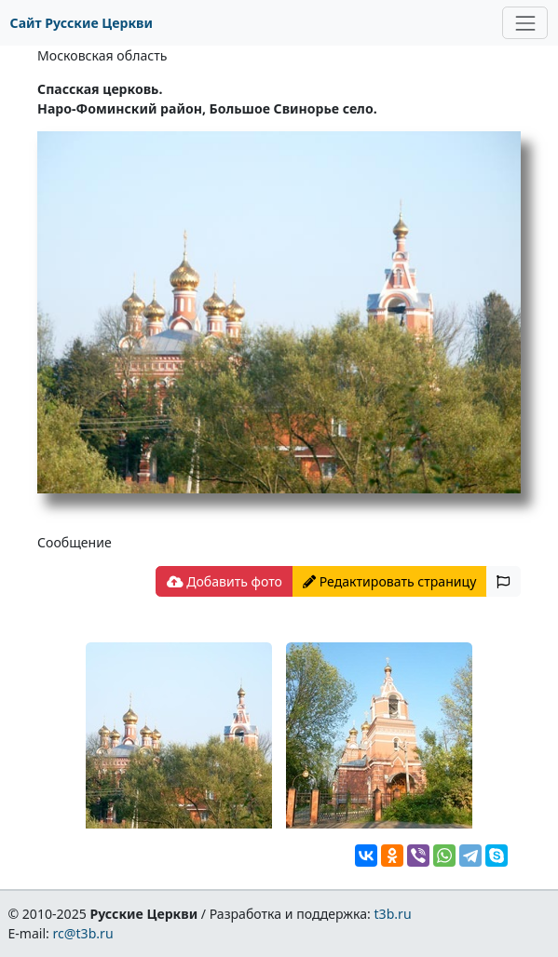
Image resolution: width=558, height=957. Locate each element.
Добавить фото (224, 581)
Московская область (102, 55)
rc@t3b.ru (83, 933)
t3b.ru (393, 914)
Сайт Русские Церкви (81, 23)
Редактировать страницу (389, 581)
